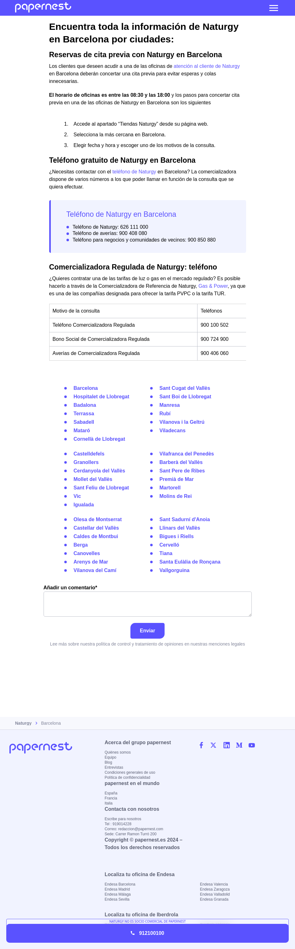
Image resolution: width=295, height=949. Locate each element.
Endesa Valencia (214, 884)
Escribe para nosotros (123, 819)
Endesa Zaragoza (215, 889)
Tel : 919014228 (118, 824)
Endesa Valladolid (215, 894)
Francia (111, 798)
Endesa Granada (214, 899)
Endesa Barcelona (120, 884)
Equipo (110, 757)
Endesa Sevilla (117, 899)
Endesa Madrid (117, 889)
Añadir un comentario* (148, 601)
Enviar (147, 630)
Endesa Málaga (118, 894)
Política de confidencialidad (127, 777)
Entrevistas (114, 767)
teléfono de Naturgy (134, 171)
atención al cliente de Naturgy (207, 66)
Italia (109, 803)
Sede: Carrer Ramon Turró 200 (130, 834)
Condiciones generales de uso (130, 772)
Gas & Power (213, 286)
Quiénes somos (118, 752)
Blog (108, 762)
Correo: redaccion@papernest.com (134, 829)
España (111, 793)
